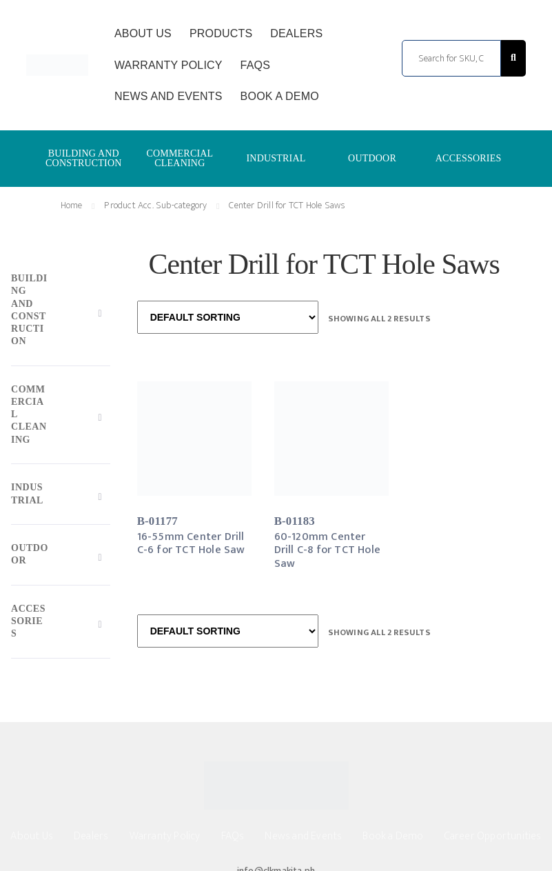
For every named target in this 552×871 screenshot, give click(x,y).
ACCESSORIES (469, 158)
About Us (143, 33)
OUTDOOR (372, 158)
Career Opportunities (493, 836)
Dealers (296, 33)
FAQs (255, 65)
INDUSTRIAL (275, 158)
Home (72, 205)
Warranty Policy (168, 65)
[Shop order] (227, 317)
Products (221, 33)
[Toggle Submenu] (60, 313)
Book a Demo (280, 96)
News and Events (168, 96)
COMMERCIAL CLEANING (179, 158)
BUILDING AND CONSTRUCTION (83, 158)
